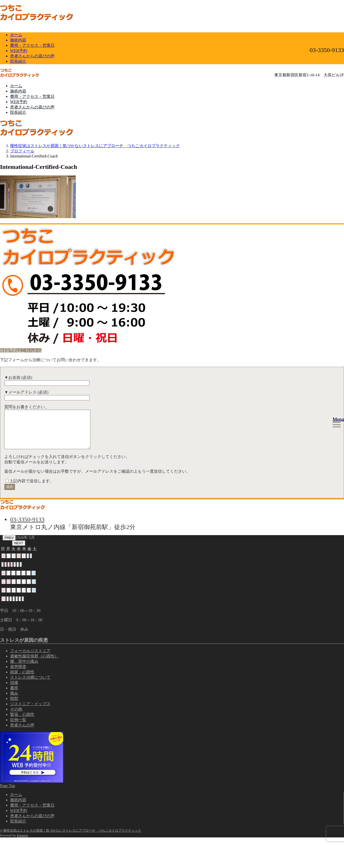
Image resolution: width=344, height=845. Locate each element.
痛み (14, 701)
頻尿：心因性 (22, 679)
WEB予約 (18, 51)
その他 (16, 717)
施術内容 (18, 40)
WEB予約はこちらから (20, 350)
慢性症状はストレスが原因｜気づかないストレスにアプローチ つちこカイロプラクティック (95, 146)
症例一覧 (18, 727)
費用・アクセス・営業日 (32, 45)
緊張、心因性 (22, 722)
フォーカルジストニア (30, 658)
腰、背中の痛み (24, 669)
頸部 (14, 706)
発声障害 (18, 674)
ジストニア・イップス (30, 711)
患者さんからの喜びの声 (32, 56)
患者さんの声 (22, 732)
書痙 (14, 695)
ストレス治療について (30, 685)
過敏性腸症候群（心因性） (34, 663)
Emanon (22, 843)
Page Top (7, 793)
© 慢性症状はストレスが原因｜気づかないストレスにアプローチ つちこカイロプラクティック (70, 838)
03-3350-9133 (27, 527)
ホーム (16, 35)
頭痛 (14, 690)
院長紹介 (18, 61)
